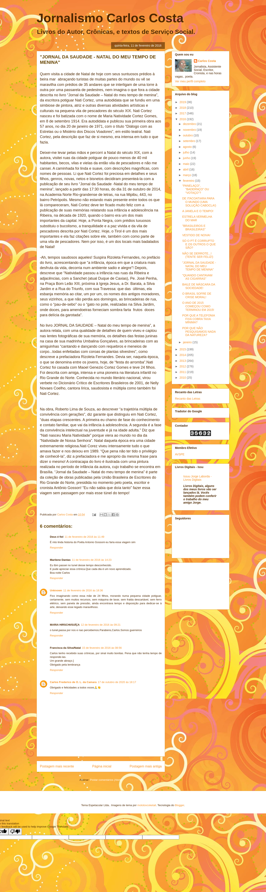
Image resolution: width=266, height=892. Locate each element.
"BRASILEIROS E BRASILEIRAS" (194, 227)
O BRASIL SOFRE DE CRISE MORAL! (196, 295)
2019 (183, 102)
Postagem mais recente (57, 766)
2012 (183, 366)
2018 (183, 107)
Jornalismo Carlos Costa (110, 18)
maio (186, 164)
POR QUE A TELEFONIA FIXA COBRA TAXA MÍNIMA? (198, 319)
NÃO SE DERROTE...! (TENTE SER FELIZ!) (197, 255)
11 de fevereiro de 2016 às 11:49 (84, 536)
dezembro (190, 124)
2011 (183, 372)
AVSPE (180, 454)
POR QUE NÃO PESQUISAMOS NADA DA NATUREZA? (199, 331)
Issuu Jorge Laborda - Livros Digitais (197, 478)
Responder (56, 547)
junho (187, 158)
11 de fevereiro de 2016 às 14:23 (92, 559)
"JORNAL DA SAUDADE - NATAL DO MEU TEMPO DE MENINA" (199, 266)
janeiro (187, 342)
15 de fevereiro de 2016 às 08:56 (102, 647)
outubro (188, 135)
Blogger (179, 805)
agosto (187, 146)
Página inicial (101, 766)
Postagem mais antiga (146, 766)
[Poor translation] (15, 831)
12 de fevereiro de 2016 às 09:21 (101, 624)
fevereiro (189, 180)
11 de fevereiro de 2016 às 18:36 (83, 590)
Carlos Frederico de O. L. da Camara (73, 682)
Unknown (56, 590)
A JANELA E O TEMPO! (197, 211)
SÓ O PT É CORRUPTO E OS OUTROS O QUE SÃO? (199, 244)
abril (186, 169)
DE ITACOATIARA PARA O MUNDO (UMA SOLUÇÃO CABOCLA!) (199, 202)
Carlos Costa (207, 61)
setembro (189, 141)
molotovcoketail (146, 805)
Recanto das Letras (187, 398)
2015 (183, 349)
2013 (183, 360)
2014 (183, 355)
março (187, 175)
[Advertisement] (196, 585)
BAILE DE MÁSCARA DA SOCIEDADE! (198, 286)
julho (186, 152)
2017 (183, 113)
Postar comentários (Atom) (106, 779)
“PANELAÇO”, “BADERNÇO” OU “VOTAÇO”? (195, 189)
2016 (183, 119)
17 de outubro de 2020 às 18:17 (117, 682)
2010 (183, 377)
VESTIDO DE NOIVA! (196, 235)
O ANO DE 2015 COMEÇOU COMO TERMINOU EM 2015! (198, 306)
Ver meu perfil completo (190, 81)
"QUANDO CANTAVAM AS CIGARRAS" (197, 277)
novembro (190, 129)
